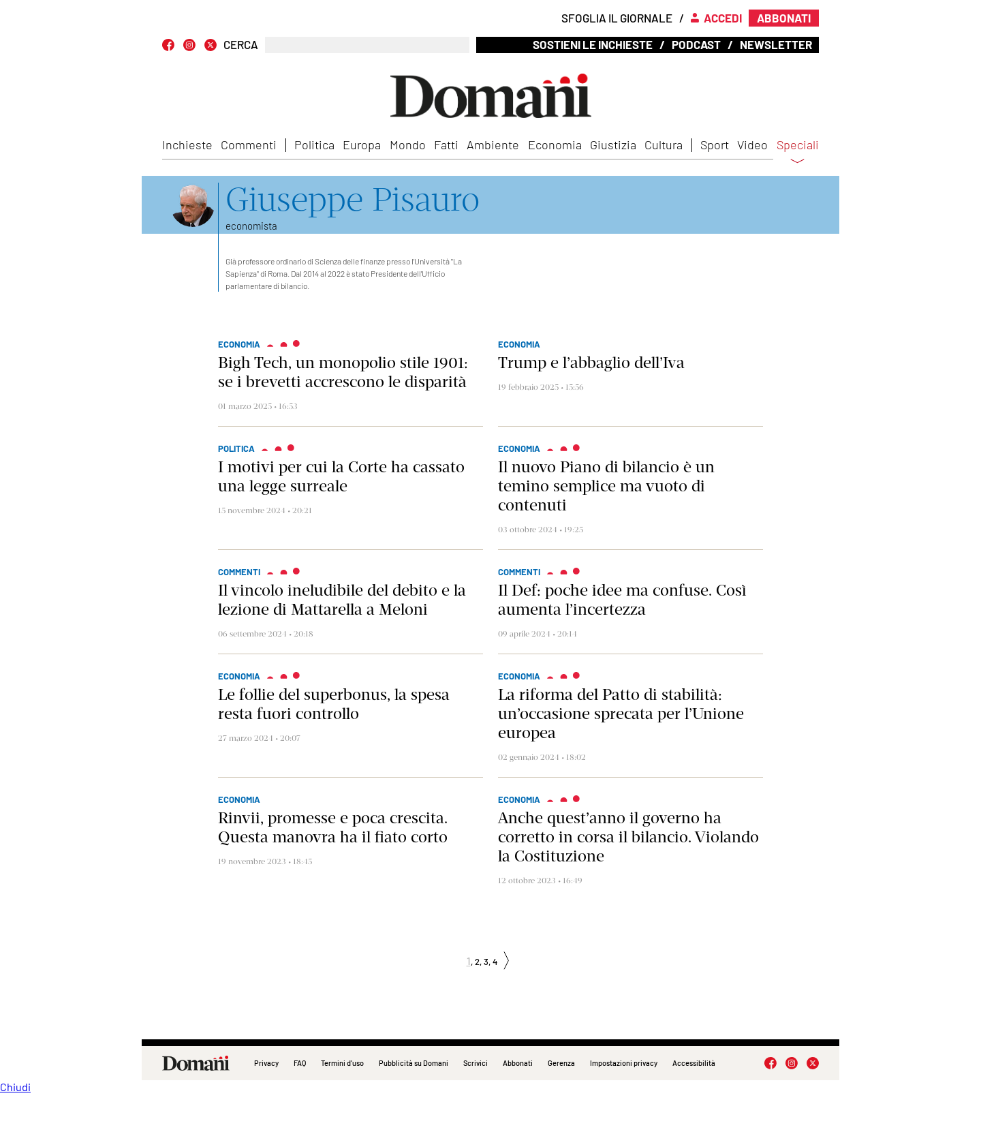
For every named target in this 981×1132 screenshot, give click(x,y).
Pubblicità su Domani (413, 1062)
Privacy (266, 1062)
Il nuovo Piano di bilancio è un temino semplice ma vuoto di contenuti (606, 486)
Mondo (408, 144)
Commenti (249, 144)
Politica (314, 144)
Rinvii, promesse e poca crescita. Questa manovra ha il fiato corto (333, 827)
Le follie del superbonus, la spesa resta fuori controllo (334, 704)
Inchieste (187, 144)
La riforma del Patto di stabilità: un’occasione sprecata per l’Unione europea (621, 713)
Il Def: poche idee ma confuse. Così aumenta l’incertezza (622, 600)
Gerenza (561, 1062)
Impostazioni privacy (623, 1062)
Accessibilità (693, 1062)
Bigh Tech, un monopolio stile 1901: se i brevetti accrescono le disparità (343, 372)
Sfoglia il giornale (616, 18)
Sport (714, 144)
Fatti (446, 144)
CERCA (240, 44)
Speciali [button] (798, 153)
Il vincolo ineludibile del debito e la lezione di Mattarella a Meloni (342, 600)
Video (752, 144)
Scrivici (475, 1062)
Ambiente (493, 144)
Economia (555, 144)
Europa (362, 144)
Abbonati (518, 1062)
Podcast (696, 44)
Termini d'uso (342, 1062)
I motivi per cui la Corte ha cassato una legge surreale (341, 476)
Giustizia (613, 144)
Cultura (663, 144)
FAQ (300, 1062)
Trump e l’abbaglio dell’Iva (591, 362)
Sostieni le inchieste (593, 44)
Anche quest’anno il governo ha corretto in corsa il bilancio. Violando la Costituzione (628, 837)
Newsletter (776, 44)
